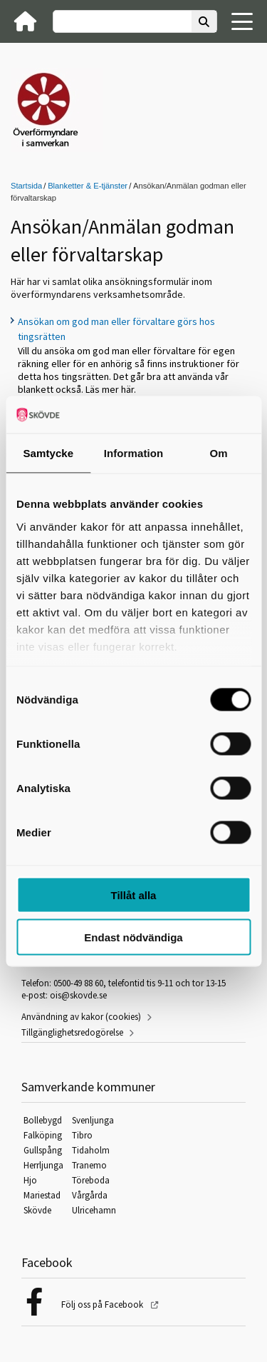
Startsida (26, 185)
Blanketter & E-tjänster (87, 185)
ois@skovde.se (78, 995)
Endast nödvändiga (133, 937)
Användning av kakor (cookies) (81, 1017)
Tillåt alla (134, 895)
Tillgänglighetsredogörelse (72, 1032)
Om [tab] (219, 453)
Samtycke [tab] (48, 453)
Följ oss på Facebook (103, 1304)
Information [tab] (134, 453)
